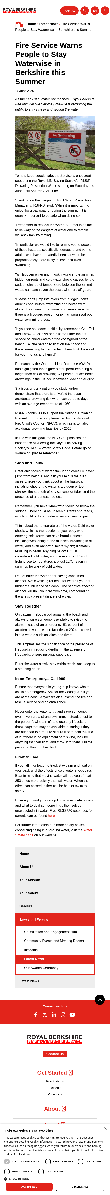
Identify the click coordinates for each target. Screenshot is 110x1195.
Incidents (31, 950)
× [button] (105, 1128)
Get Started (55, 1073)
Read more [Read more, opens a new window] (25, 1154)
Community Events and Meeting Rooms (54, 941)
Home (31, 24)
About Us (26, 867)
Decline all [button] (80, 1186)
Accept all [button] (29, 1186)
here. (52, 815)
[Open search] (84, 10)
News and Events (34, 920)
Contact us (55, 1054)
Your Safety (28, 893)
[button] (55, 1179)
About (55, 1109)
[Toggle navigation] (105, 10)
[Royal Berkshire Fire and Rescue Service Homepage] (19, 10)
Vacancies (55, 1094)
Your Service (29, 880)
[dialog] (55, 1159)
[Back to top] (100, 1000)
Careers (25, 906)
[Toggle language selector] (95, 10)
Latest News (48, 24)
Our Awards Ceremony (41, 968)
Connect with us (55, 1006)
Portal (69, 10)
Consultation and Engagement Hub (50, 932)
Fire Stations (55, 1081)
